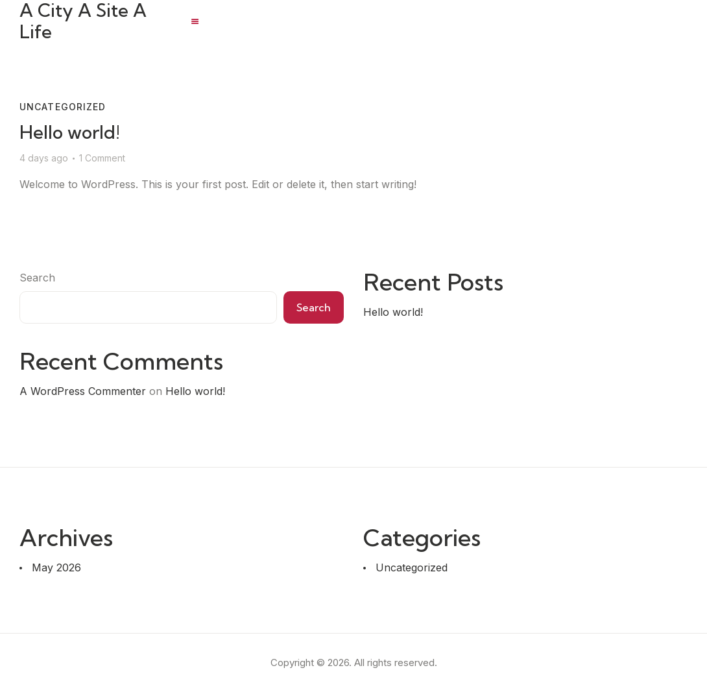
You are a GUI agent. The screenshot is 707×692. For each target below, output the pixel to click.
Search (37, 277)
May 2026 (56, 567)
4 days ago (43, 157)
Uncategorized (62, 106)
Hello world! (69, 132)
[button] (194, 21)
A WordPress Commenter (82, 391)
